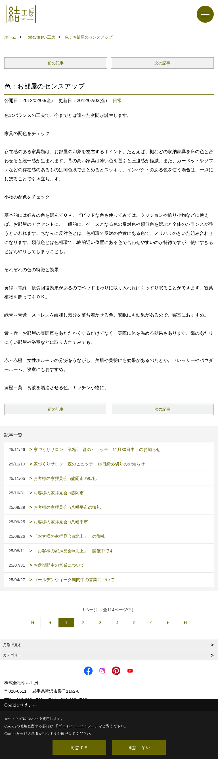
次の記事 (162, 63)
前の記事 (56, 63)
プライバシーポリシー (76, 726)
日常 (117, 100)
